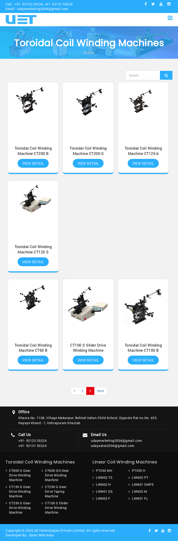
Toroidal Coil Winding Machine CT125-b (143, 151)
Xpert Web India (41, 535)
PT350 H (138, 470)
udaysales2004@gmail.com (112, 445)
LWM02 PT (140, 477)
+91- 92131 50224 (58, 4)
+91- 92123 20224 (29, 4)
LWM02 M (139, 491)
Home (89, 52)
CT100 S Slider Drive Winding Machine (88, 348)
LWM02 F (103, 498)
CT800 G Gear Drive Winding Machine (20, 475)
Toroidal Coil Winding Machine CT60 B (33, 348)
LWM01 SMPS (143, 484)
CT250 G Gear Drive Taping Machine (56, 491)
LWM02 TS (104, 477)
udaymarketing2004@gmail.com (42, 9)
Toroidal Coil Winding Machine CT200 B (33, 151)
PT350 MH (104, 470)
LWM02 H (103, 484)
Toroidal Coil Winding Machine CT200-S (88, 151)
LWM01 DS (104, 491)
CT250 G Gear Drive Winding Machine (20, 508)
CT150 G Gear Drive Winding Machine (20, 491)
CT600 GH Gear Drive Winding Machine (57, 475)
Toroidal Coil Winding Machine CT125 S (33, 249)
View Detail (33, 163)
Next (100, 391)
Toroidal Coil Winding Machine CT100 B (143, 348)
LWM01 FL (140, 498)
